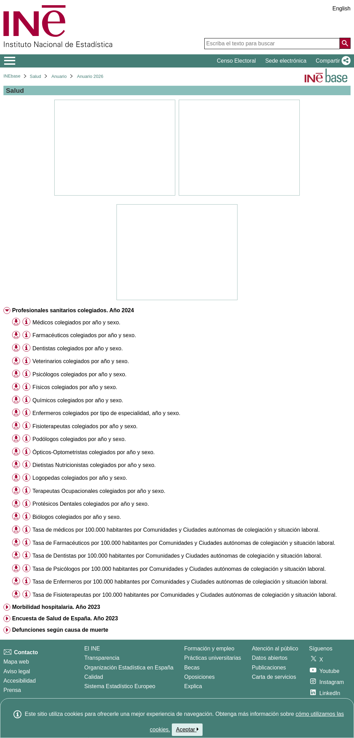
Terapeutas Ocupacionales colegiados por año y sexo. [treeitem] (98, 491)
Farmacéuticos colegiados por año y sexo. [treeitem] (84, 335)
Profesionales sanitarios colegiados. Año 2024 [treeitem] (73, 310)
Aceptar (187, 729)
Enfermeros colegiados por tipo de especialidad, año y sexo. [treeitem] (106, 413)
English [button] (342, 8)
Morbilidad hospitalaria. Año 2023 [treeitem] (56, 607)
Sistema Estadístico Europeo (119, 686)
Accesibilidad (19, 681)
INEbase (11, 76)
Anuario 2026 (90, 76)
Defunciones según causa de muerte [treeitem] (60, 630)
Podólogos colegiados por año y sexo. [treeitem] (79, 439)
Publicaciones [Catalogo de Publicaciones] (269, 667)
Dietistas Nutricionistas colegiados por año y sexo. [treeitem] (94, 465)
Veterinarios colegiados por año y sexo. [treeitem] (80, 361)
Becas (191, 667)
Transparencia (102, 658)
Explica (193, 686)
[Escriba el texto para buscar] (272, 43)
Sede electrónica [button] (285, 61)
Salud (35, 76)
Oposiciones (199, 677)
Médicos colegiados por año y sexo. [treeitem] (76, 322)
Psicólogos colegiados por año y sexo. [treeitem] (79, 374)
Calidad (93, 677)
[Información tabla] (26, 322)
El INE (92, 648)
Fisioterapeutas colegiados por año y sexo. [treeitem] (85, 426)
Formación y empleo (209, 648)
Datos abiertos (269, 658)
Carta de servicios (274, 677)
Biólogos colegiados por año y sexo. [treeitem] (76, 517)
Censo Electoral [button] (236, 61)
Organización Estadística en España (129, 667)
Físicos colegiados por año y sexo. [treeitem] (74, 387)
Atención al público (275, 648)
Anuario (59, 76)
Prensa (12, 690)
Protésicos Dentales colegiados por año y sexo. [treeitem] (90, 504)
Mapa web (16, 662)
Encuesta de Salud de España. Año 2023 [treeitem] (65, 618)
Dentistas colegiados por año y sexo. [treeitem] (77, 348)
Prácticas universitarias (212, 658)
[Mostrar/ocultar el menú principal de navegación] (9, 61)
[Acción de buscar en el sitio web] (345, 43)
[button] (332, 61)
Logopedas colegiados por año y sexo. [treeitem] (79, 478)
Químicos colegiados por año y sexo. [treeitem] (77, 400)
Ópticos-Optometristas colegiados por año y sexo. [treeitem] (93, 452)
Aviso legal (16, 671)
